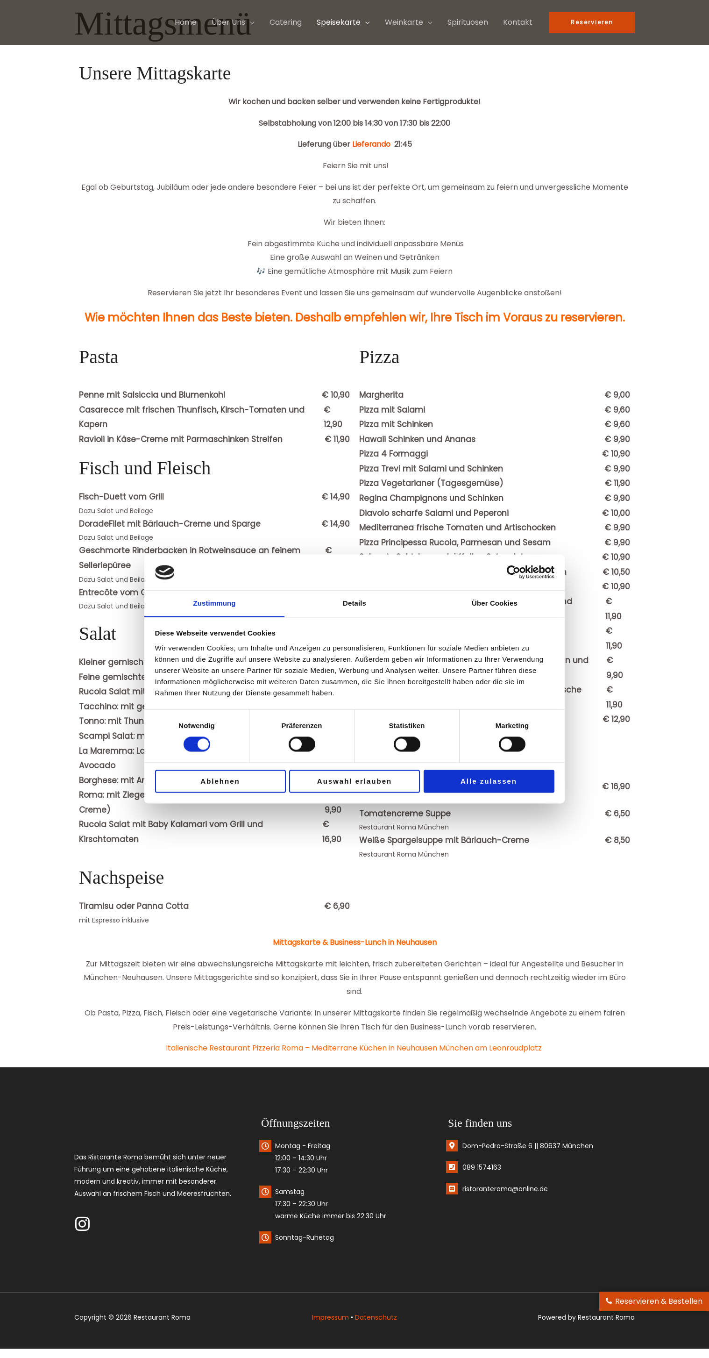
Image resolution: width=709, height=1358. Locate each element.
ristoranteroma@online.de (505, 1189)
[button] (250, 22)
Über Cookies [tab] (495, 603)
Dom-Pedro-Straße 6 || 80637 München (527, 1146)
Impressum (330, 1317)
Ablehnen (220, 782)
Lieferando (371, 144)
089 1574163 (481, 1167)
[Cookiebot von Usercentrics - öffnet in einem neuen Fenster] (513, 572)
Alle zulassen (489, 782)
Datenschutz (376, 1317)
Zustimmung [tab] (214, 603)
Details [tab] (354, 603)
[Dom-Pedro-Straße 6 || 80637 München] (452, 1145)
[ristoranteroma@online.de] (452, 1188)
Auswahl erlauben (354, 782)
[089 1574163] (452, 1167)
